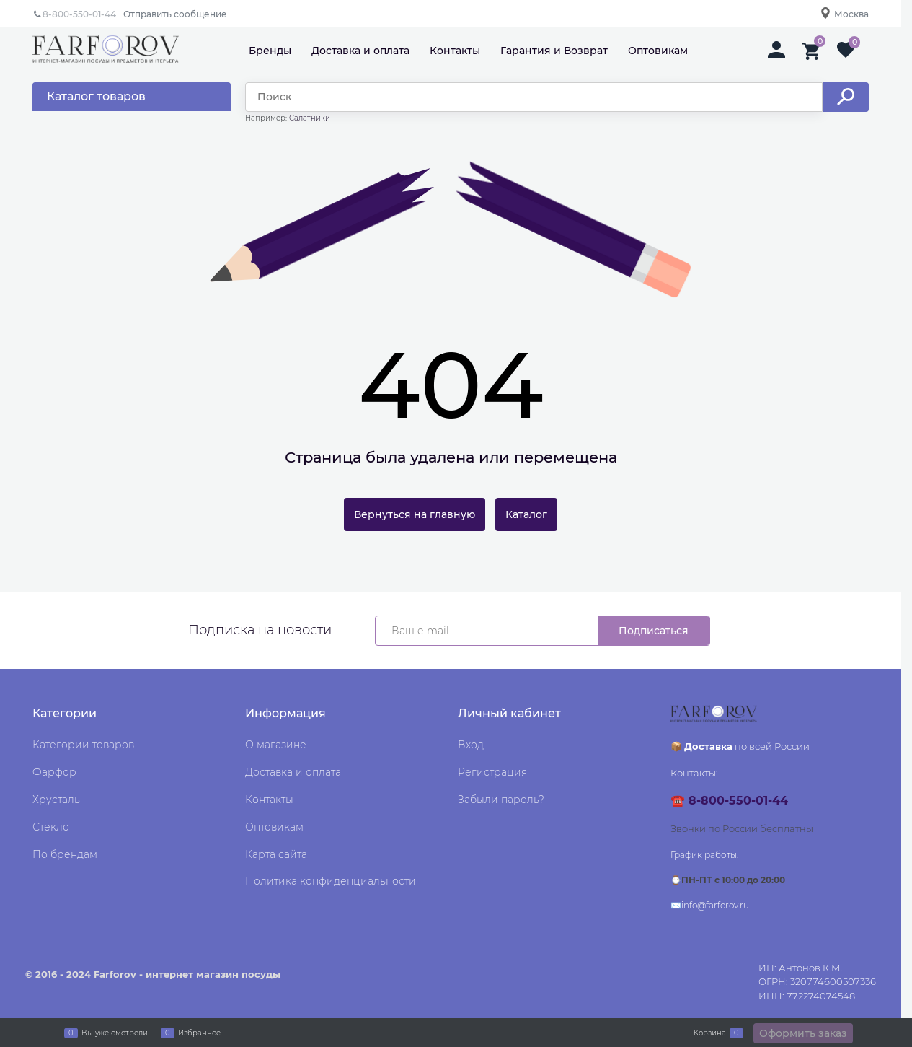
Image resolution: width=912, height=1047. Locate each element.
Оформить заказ (803, 1033)
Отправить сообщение (175, 14)
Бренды (270, 50)
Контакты (455, 50)
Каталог (526, 514)
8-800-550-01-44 (79, 14)
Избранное (199, 1033)
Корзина (710, 1033)
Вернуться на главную (414, 514)
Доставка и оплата (360, 50)
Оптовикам (658, 50)
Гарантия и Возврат (554, 50)
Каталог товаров (96, 96)
